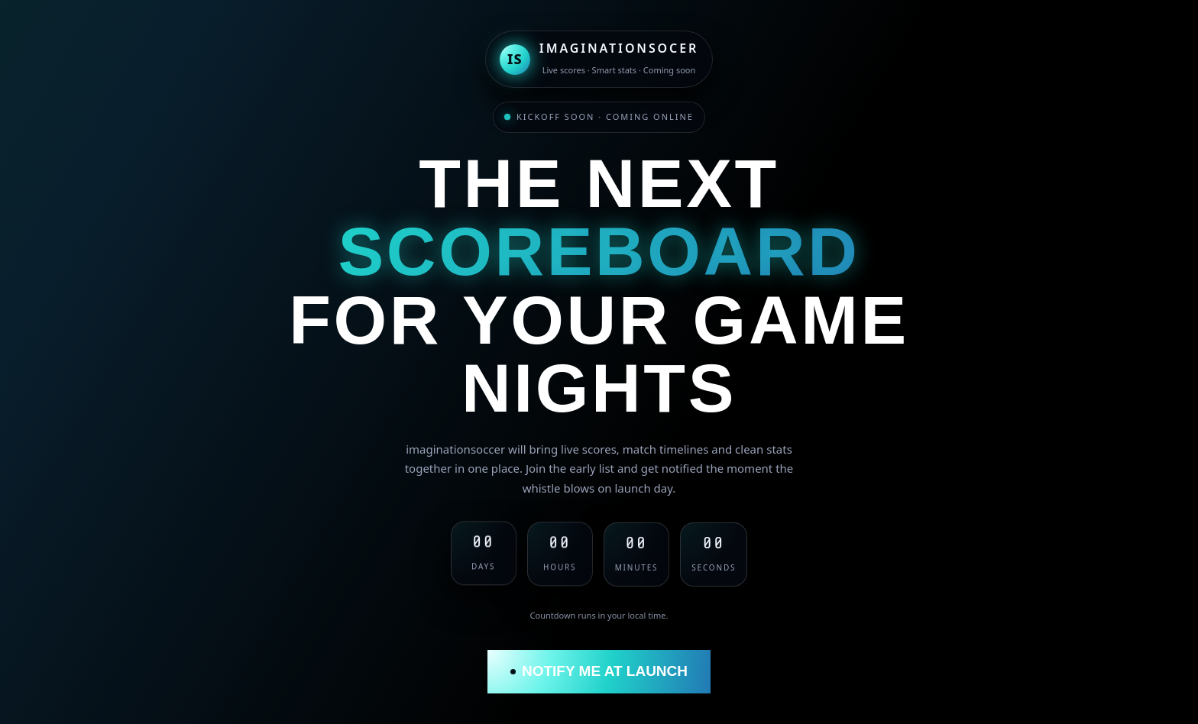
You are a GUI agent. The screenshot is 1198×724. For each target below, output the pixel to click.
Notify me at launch (599, 671)
